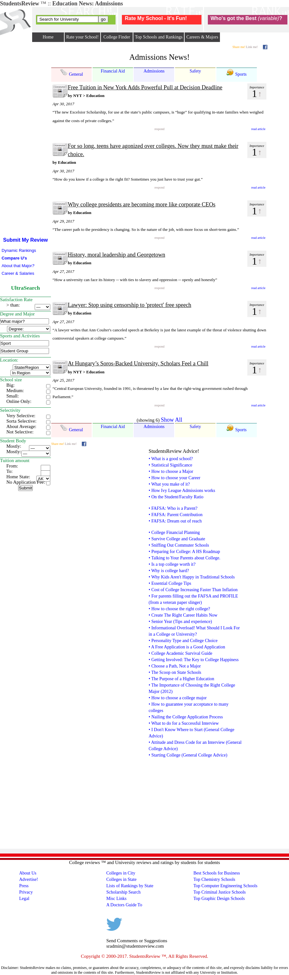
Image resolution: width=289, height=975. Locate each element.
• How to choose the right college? (179, 608)
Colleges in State (121, 879)
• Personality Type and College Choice (183, 640)
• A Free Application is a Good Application (187, 647)
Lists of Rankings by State (129, 885)
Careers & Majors (202, 37)
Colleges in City (120, 873)
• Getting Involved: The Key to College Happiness (194, 659)
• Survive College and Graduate (177, 538)
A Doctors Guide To (124, 904)
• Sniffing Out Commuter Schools (179, 545)
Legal (24, 898)
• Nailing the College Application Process (186, 717)
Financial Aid (113, 71)
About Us (27, 873)
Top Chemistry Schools (214, 879)
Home (48, 37)
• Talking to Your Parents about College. (184, 558)
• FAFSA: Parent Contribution (175, 514)
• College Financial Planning (174, 532)
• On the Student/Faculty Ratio (176, 496)
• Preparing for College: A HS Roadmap (184, 551)
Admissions (154, 71)
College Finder (116, 37)
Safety (195, 71)
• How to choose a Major (171, 471)
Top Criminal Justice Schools (220, 892)
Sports (236, 72)
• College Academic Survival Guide (180, 653)
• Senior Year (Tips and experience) (180, 621)
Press (24, 885)
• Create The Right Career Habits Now (183, 615)
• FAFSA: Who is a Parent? (173, 508)
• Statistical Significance (170, 465)
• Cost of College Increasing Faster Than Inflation (193, 589)
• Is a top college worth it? (172, 564)
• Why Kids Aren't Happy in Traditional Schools (192, 577)
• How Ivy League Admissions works (182, 490)
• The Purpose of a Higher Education (181, 678)
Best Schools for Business (217, 873)
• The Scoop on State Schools (175, 672)
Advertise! (28, 879)
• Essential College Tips (170, 583)
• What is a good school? (171, 458)
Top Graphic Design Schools (219, 898)
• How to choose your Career (174, 477)
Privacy (26, 892)
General (71, 72)
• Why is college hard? (169, 570)
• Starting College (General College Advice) (188, 755)
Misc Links (116, 898)
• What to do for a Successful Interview (184, 723)
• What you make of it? (169, 484)
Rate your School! (82, 37)
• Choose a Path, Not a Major (175, 666)
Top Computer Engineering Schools (225, 885)
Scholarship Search (123, 892)
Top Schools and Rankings (159, 37)
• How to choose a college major (178, 697)
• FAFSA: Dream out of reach (175, 521)
